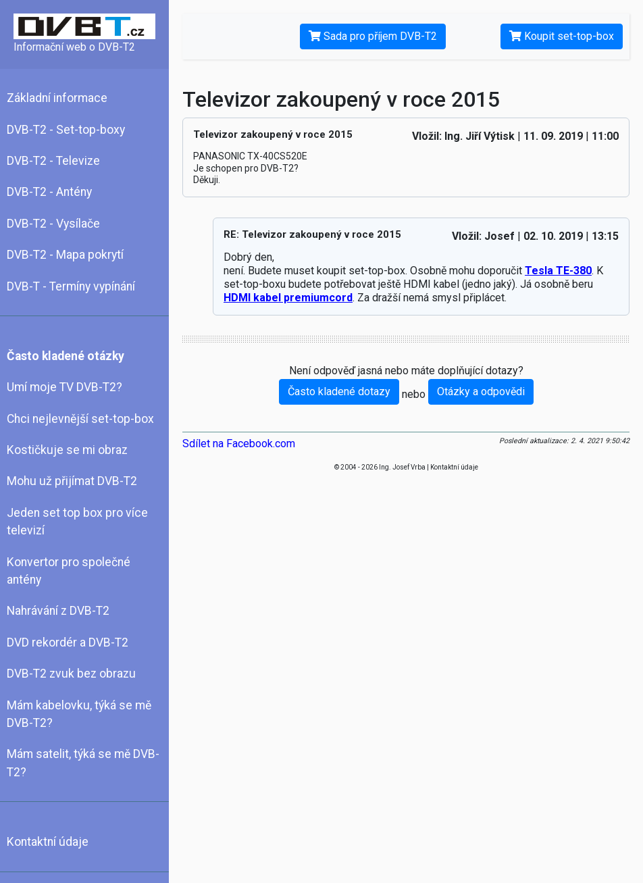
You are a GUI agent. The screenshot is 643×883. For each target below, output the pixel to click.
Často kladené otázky (65, 356)
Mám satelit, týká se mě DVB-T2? (83, 762)
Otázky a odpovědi (481, 391)
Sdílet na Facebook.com (238, 443)
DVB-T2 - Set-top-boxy (66, 129)
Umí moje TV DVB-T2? (64, 387)
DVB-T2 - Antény (49, 192)
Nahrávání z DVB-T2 (58, 610)
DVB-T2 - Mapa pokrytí (65, 254)
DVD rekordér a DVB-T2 (67, 642)
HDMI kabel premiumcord (288, 297)
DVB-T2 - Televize (53, 161)
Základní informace (57, 98)
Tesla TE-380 (558, 270)
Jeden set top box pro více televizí (77, 521)
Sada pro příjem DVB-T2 (373, 36)
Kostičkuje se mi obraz (67, 450)
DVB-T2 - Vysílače (53, 223)
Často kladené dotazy (339, 391)
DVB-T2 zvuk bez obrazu (71, 673)
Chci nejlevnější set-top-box (80, 419)
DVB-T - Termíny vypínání (71, 286)
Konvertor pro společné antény (68, 570)
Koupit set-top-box (561, 36)
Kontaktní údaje (47, 842)
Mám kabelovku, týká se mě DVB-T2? (79, 714)
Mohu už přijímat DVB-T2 (72, 481)
